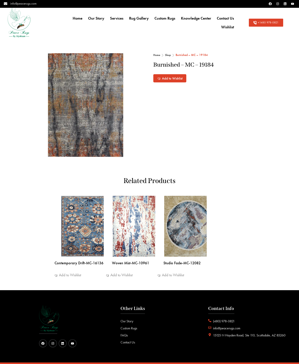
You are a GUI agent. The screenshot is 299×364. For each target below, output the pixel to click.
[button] (169, 67)
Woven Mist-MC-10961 (130, 252)
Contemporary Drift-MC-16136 (79, 252)
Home (156, 44)
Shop (168, 44)
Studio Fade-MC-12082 (182, 252)
